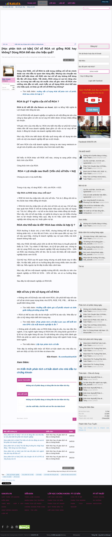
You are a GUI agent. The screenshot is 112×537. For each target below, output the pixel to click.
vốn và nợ (16, 477)
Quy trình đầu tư (55, 506)
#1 (74, 419)
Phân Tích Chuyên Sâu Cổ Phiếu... (95, 166)
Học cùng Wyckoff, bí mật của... (94, 200)
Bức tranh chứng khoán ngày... (93, 252)
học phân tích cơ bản (28, 475)
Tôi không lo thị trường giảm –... (94, 242)
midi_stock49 (87, 244)
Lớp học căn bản (55, 497)
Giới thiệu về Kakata (10, 497)
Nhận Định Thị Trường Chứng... (94, 364)
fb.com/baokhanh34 (67, 357)
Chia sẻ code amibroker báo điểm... (95, 195)
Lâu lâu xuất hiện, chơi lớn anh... (94, 161)
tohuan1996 (87, 332)
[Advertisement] (56, 25)
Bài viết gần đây (20, 7)
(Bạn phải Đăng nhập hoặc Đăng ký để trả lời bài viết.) (62, 471)
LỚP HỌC (52, 3)
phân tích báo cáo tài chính (68, 475)
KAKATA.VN (34, 535)
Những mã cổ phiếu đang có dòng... (95, 155)
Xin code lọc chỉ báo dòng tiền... (94, 211)
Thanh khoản (98, 497)
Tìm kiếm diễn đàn (8, 7)
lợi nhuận (38, 475)
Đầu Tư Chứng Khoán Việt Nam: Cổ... (96, 330)
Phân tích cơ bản (55, 500)
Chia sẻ (5, 480)
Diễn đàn (42, 3)
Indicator (97, 503)
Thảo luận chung (32, 497)
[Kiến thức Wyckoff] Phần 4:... (93, 377)
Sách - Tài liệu (31, 510)
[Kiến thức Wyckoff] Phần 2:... (93, 393)
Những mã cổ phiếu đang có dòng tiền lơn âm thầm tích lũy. (47, 385)
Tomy (85, 379)
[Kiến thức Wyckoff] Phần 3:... (93, 388)
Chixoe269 (105, 418)
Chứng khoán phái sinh (35, 506)
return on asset (7, 477)
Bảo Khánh (47, 57)
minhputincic (87, 207)
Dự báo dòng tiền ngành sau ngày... (95, 382)
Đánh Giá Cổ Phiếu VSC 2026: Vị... (95, 171)
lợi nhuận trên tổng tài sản (51, 475)
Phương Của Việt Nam (91, 202)
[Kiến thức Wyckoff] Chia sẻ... (93, 398)
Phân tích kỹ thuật (56, 503)
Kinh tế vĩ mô (76, 497)
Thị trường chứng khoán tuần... (94, 247)
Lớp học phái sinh (56, 510)
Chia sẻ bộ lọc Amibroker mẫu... (94, 205)
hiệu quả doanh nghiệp (12, 475)
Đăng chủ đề (31, 7)
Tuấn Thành (87, 158)
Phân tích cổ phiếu (33, 503)
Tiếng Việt (94, 535)
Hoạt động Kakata (10, 510)
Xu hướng (97, 500)
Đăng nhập (105, 1)
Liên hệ (62, 3)
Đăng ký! (93, 46)
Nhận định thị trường (34, 500)
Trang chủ (31, 3)
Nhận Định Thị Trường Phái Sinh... (95, 348)
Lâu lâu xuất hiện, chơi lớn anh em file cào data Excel (45, 406)
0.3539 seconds (55, 535)
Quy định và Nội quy (104, 535)
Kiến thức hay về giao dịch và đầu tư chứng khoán (24, 57)
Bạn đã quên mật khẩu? (87, 66)
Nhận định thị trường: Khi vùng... (94, 258)
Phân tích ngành (78, 500)
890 (13, 87)
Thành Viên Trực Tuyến (88, 424)
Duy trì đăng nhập (86, 76)
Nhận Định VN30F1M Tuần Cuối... (95, 343)
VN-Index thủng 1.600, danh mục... (95, 236)
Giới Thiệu (71, 3)
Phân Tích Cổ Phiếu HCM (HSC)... (95, 177)
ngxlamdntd (87, 163)
